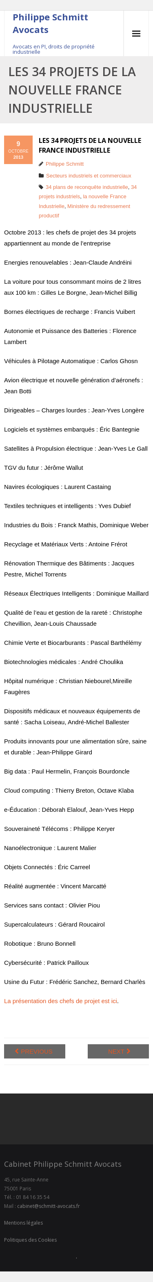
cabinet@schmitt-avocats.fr (48, 1206)
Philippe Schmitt (65, 164)
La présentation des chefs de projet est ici (60, 1000)
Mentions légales (23, 1222)
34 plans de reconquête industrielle (87, 187)
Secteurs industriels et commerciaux (88, 176)
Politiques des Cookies (30, 1239)
